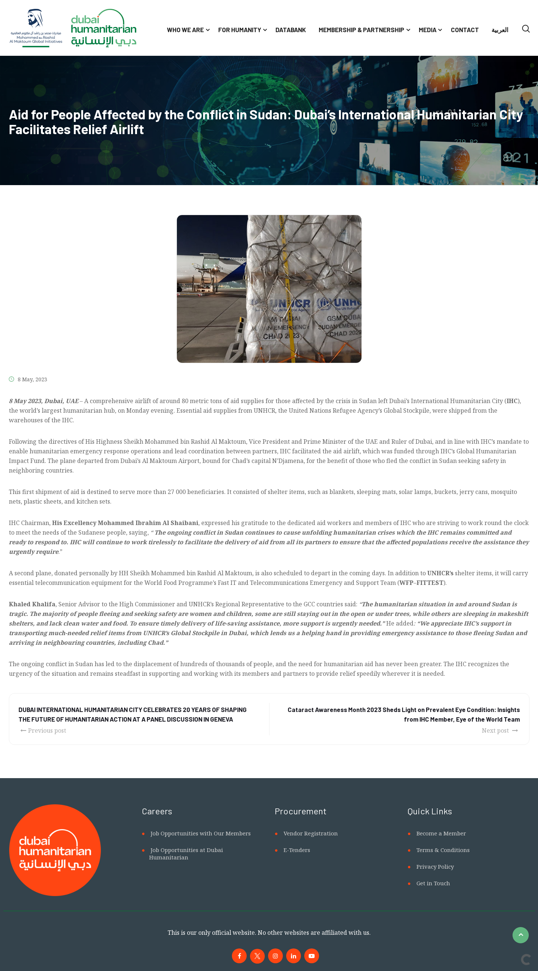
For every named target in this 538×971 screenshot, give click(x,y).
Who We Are (185, 29)
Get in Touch (433, 883)
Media (427, 29)
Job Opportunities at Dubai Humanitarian (186, 853)
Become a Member (441, 833)
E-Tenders (297, 850)
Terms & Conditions (443, 850)
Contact (465, 29)
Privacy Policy (435, 866)
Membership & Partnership (361, 29)
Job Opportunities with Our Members (201, 833)
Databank (290, 29)
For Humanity (239, 29)
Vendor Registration (311, 833)
